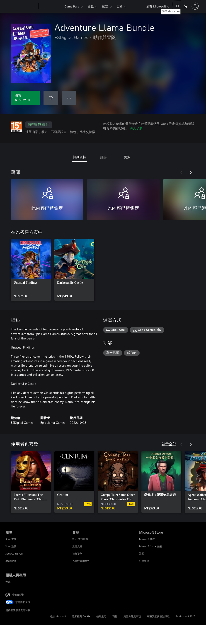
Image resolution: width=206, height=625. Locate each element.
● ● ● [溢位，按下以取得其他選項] (69, 98)
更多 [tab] (127, 157)
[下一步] (190, 172)
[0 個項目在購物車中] (185, 5)
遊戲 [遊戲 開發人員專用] (7, 581)
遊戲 (91, 6)
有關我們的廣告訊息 (158, 616)
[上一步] (181, 172)
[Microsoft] (20, 6)
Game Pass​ (72, 6)
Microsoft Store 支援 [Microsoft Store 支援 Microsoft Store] (150, 546)
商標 (114, 616)
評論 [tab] (103, 157)
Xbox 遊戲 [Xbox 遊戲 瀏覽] (10, 546)
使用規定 (101, 616)
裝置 (105, 6)
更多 (120, 6)
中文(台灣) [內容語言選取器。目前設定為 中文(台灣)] (18, 594)
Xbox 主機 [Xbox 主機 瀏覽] (10, 539)
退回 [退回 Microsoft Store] (141, 553)
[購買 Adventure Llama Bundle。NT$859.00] (25, 98)
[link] (31, 270)
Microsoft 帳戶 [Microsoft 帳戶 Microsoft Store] (147, 539)
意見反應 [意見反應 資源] (77, 546)
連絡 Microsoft (58, 616)
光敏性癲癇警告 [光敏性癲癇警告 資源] (81, 560)
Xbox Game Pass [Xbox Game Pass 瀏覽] (14, 553)
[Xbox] (51, 6)
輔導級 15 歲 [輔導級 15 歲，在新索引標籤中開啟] (39, 124)
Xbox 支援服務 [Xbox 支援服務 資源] (80, 539)
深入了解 (136, 128)
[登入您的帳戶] (195, 6)
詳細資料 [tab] (79, 157)
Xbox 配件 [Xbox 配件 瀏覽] (10, 560)
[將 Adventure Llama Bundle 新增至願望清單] (51, 98)
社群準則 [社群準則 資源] (77, 553)
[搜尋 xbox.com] (177, 6)
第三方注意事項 (132, 616)
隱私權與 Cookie (81, 616)
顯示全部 (169, 443)
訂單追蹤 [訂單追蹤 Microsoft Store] (144, 560)
